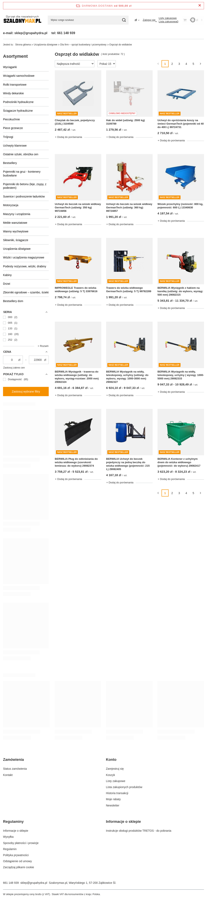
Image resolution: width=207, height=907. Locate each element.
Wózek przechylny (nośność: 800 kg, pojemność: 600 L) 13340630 (180, 206)
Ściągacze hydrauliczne (18, 110)
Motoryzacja (10, 205)
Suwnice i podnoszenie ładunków (24, 196)
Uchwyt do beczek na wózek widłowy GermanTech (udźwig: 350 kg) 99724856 (78, 207)
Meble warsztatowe (15, 222)
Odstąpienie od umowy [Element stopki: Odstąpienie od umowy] (17, 861)
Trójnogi (8, 137)
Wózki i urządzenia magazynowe (23, 257)
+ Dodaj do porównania (68, 137)
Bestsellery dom (13, 301)
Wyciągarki (10, 67)
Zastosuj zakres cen (14, 367)
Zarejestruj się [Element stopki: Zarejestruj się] (115, 768)
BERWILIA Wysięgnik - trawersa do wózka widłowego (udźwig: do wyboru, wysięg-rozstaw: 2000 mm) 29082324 (77, 376)
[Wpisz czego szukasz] (88, 20)
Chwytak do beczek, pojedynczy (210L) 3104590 (75, 122)
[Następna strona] (200, 63)
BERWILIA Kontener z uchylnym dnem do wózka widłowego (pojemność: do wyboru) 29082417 (178, 462)
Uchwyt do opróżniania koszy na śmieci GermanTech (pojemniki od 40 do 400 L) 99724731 (180, 124)
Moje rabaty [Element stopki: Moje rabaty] (113, 799)
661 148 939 (11, 882)
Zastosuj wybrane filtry (26, 391)
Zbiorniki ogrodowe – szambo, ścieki (26, 292)
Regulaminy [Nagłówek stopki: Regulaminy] (13, 822)
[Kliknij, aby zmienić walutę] (137, 20)
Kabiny (7, 275)
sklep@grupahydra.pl (33, 882)
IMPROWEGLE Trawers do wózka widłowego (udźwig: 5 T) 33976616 (76, 289)
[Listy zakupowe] (168, 18)
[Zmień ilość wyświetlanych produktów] (106, 63)
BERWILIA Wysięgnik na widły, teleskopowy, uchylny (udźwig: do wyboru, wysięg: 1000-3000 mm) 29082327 (127, 376)
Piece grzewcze (13, 128)
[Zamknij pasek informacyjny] (200, 5)
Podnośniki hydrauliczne (18, 102)
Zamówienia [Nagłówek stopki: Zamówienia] (13, 760)
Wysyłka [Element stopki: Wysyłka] (8, 836)
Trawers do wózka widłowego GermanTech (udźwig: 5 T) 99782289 (128, 289)
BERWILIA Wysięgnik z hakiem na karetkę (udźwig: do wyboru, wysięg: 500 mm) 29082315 (180, 291)
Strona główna (23, 44)
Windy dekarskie (13, 93)
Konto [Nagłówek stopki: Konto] (111, 760)
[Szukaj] (124, 20)
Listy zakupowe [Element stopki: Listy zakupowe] (115, 781)
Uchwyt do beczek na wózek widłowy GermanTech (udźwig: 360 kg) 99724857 (129, 207)
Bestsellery (10, 163)
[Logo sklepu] (22, 20)
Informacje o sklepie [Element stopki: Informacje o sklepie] (15, 830)
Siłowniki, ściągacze (15, 240)
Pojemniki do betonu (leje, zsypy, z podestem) (24, 186)
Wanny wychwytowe (16, 231)
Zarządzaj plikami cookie (18, 867)
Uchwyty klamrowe (15, 145)
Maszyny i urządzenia (16, 214)
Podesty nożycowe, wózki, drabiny (24, 266)
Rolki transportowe (14, 84)
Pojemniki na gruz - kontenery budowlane (21, 173)
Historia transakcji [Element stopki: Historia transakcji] (117, 793)
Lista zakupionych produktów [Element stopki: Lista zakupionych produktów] (124, 787)
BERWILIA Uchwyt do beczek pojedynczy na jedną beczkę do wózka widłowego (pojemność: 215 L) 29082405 (128, 464)
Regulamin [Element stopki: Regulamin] (10, 849)
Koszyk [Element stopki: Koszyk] (110, 775)
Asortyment (15, 56)
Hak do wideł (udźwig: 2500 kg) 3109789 (125, 122)
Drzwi (6, 283)
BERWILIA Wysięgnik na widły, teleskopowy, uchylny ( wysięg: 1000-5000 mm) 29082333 (180, 375)
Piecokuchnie (11, 119)
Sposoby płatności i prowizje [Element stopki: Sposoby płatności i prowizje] (21, 843)
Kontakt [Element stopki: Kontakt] (8, 775)
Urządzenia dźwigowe (17, 248)
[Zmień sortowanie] (74, 63)
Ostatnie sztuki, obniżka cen (20, 154)
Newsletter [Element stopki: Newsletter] (112, 805)
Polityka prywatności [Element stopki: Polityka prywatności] (16, 855)
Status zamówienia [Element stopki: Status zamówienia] (15, 768)
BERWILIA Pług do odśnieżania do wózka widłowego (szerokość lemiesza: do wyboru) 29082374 (76, 462)
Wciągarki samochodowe (19, 75)
